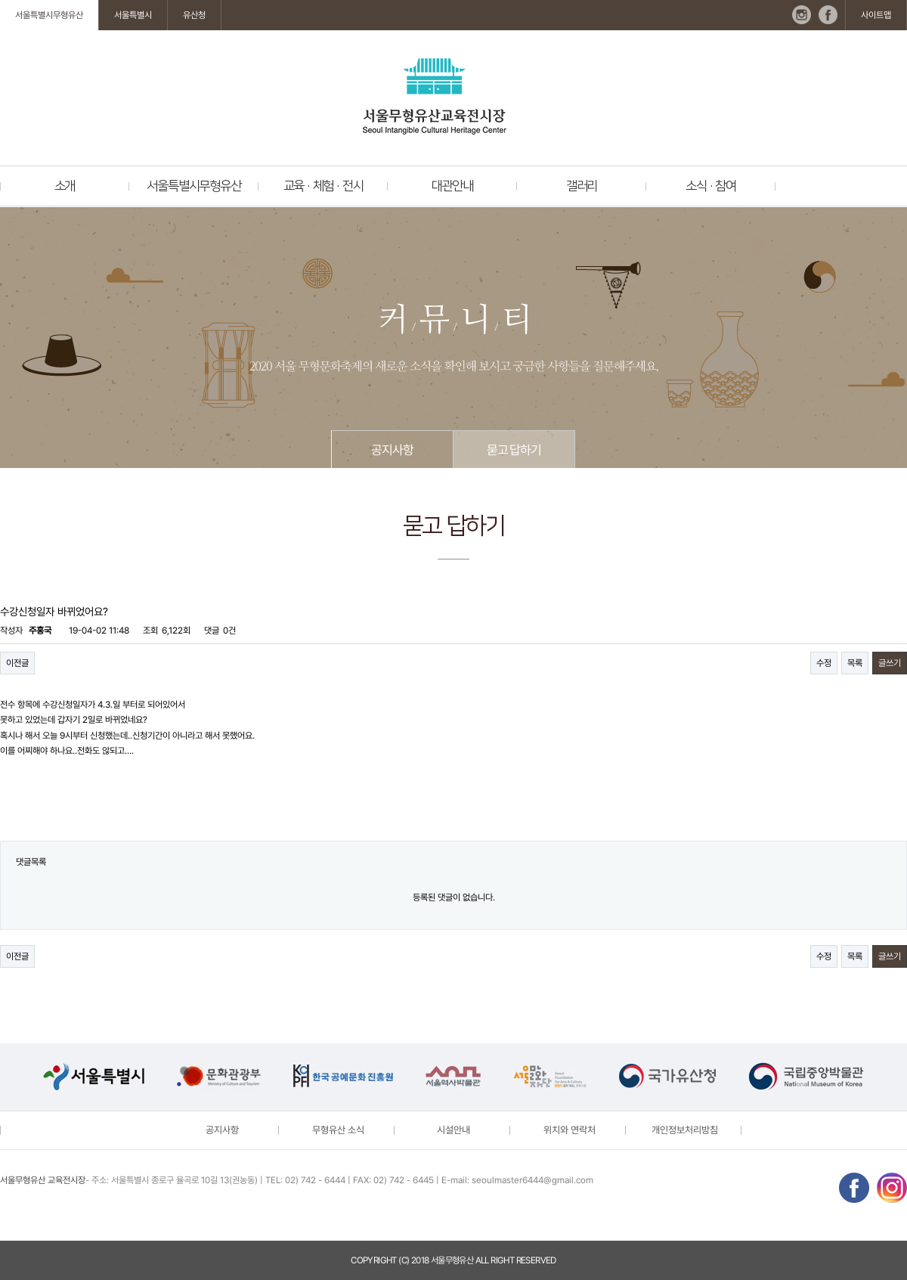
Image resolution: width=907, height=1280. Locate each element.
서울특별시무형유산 (49, 15)
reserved (536, 1260)
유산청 (194, 15)
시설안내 (453, 1130)
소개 (65, 186)
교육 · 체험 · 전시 (323, 186)
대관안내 (452, 186)
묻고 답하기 (514, 449)
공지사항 (392, 449)
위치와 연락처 (569, 1130)
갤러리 (581, 186)
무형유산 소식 (338, 1130)
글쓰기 (889, 663)
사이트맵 (876, 15)
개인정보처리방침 (685, 1130)
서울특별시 (133, 15)
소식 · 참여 (711, 186)
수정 (823, 663)
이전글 (17, 663)
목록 (854, 663)
